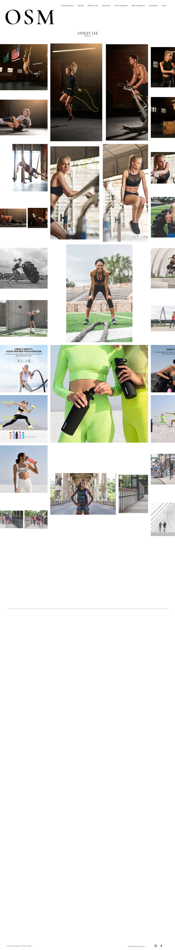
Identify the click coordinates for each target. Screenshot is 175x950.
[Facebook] (161, 945)
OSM (30, 17)
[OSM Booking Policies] (136, 946)
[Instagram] (155, 945)
